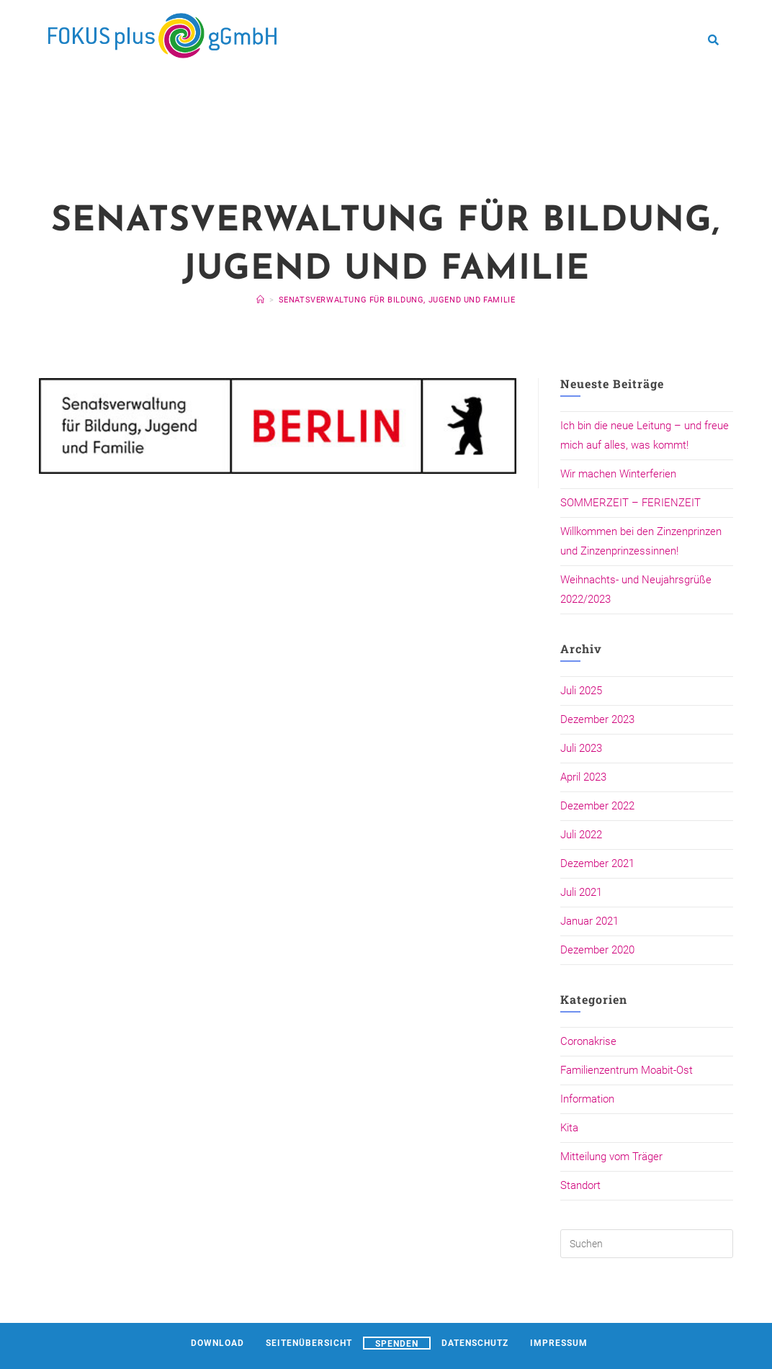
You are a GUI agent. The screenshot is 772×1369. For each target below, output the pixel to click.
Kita (569, 1127)
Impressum (559, 1343)
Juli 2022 (581, 834)
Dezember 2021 (597, 863)
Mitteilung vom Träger (611, 1156)
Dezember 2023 (597, 719)
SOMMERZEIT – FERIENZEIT (630, 502)
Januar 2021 (589, 921)
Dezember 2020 (597, 949)
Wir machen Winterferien (618, 473)
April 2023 (583, 777)
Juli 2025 (581, 690)
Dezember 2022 (597, 805)
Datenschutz (474, 1343)
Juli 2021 (581, 892)
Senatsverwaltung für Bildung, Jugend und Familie (397, 300)
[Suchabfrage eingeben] (646, 1243)
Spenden (396, 1344)
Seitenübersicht (309, 1343)
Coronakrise (588, 1041)
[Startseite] (260, 300)
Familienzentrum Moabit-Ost (626, 1070)
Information (587, 1098)
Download (217, 1343)
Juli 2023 (581, 748)
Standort (580, 1185)
